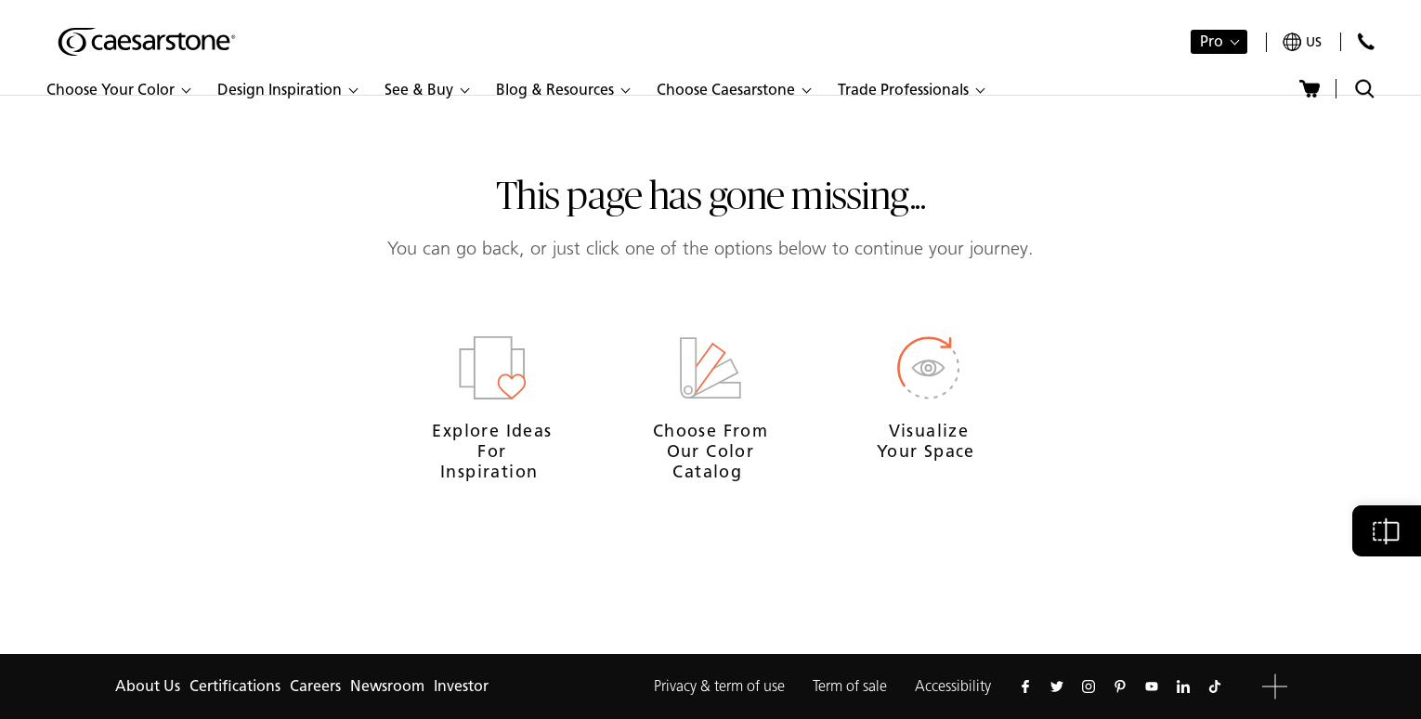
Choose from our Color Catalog (710, 451)
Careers (315, 686)
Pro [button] (1211, 41)
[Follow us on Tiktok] (1214, 686)
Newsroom (387, 686)
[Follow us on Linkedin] (1183, 686)
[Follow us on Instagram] (1088, 686)
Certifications (234, 686)
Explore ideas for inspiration (492, 451)
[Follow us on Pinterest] (1120, 686)
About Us (147, 686)
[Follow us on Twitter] (1056, 686)
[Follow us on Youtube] (1151, 686)
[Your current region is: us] (1302, 42)
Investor (461, 686)
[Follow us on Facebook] (1025, 686)
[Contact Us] (1366, 41)
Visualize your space (929, 441)
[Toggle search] (1365, 88)
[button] (117, 90)
